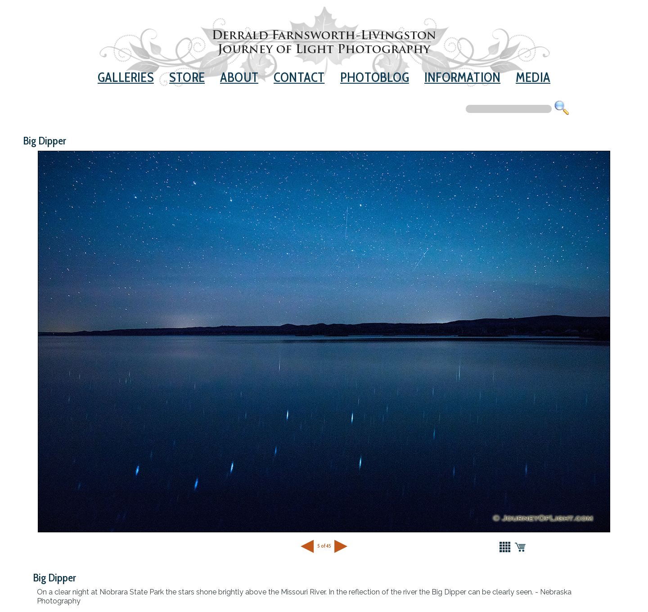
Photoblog (374, 77)
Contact (299, 77)
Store (187, 77)
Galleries (126, 77)
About (239, 77)
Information (462, 77)
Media (533, 77)
